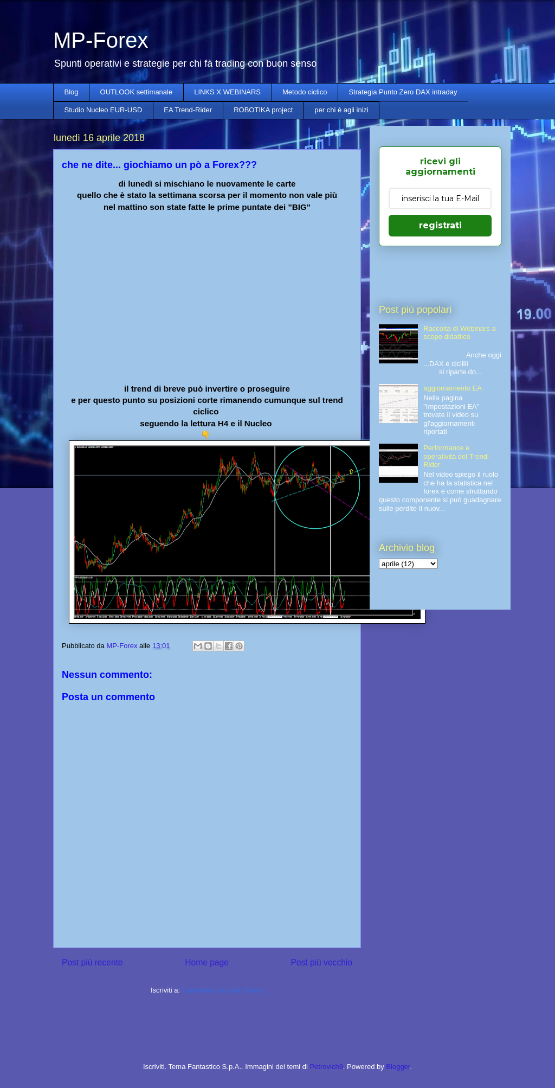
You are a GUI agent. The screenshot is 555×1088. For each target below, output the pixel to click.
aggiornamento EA (452, 388)
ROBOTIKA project (263, 110)
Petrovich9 (326, 1067)
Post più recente (92, 962)
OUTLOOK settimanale (136, 92)
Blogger (398, 1067)
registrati (440, 225)
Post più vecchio (321, 962)
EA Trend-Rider (188, 110)
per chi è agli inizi (341, 110)
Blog (71, 92)
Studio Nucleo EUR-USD (103, 110)
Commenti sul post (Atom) (222, 990)
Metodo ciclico (304, 92)
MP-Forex (101, 40)
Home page (207, 962)
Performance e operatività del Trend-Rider (456, 456)
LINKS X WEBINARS (227, 92)
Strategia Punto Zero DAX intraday (403, 92)
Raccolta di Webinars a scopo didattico (459, 332)
